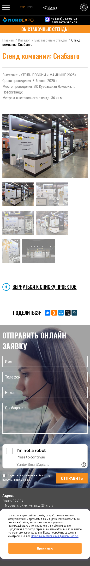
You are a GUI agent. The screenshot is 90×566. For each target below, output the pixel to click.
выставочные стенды (45, 29)
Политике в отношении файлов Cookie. (54, 536)
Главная (8, 40)
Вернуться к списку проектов (44, 286)
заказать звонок (64, 22)
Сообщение (45, 418)
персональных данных (16, 479)
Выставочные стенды (51, 40)
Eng (30, 7)
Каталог (24, 40)
